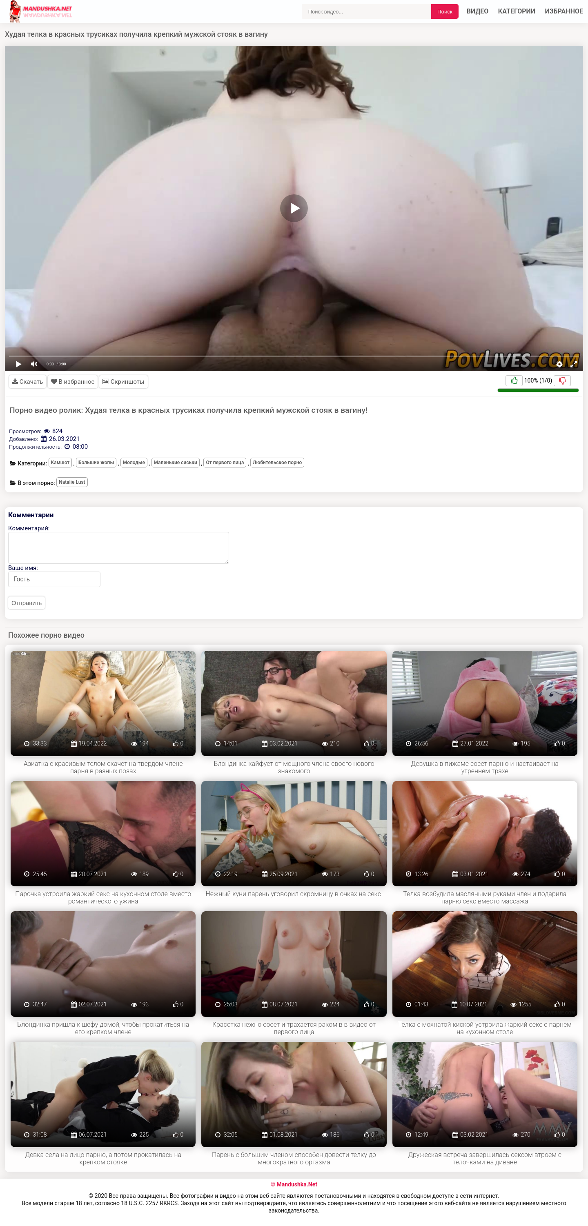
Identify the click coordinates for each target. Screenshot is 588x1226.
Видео (478, 11)
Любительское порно (277, 462)
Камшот (60, 462)
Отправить (26, 602)
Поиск (444, 12)
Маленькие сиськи (175, 462)
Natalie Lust (72, 482)
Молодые (134, 462)
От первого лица (225, 462)
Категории (516, 11)
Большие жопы (96, 462)
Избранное (564, 11)
